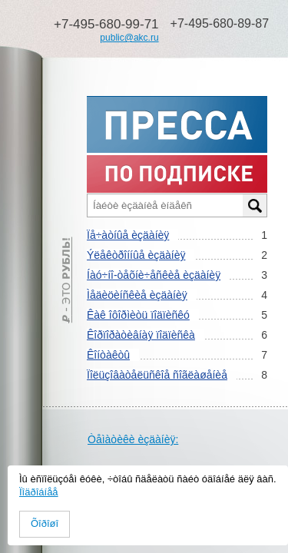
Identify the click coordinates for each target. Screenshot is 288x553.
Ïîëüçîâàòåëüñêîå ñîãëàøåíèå (157, 375)
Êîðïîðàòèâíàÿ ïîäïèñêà (141, 335)
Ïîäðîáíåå (38, 492)
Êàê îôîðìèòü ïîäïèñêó (138, 315)
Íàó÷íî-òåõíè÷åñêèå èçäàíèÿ (153, 275)
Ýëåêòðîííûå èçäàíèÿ (136, 255)
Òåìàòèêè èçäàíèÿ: (133, 439)
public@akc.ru (129, 37)
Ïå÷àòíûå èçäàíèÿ (128, 235)
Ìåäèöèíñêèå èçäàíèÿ (137, 295)
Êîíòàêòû (108, 355)
